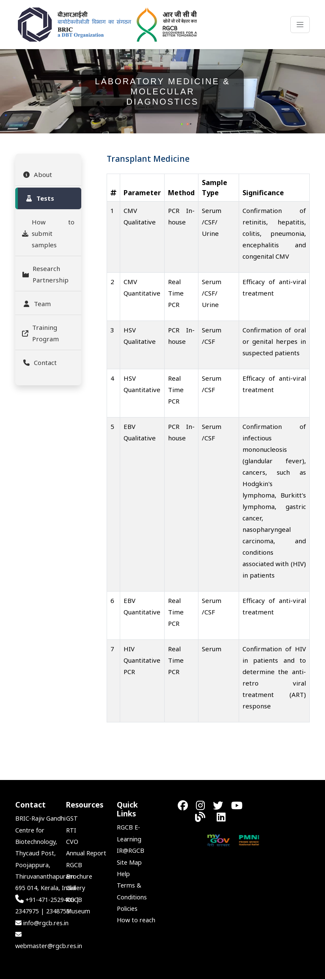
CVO (72, 842)
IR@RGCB (130, 850)
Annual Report (86, 853)
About (37, 174)
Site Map (129, 862)
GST (72, 818)
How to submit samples (48, 233)
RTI (71, 830)
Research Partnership (45, 274)
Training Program (40, 333)
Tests (39, 198)
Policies (127, 908)
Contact (39, 362)
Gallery (75, 888)
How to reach (136, 920)
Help (123, 874)
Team (36, 303)
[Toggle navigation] (300, 24)
